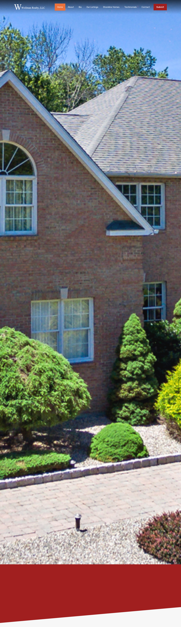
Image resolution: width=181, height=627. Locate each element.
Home (60, 7)
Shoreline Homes (111, 7)
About (71, 7)
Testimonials (130, 7)
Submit (160, 7)
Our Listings (92, 7)
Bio (80, 7)
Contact (146, 7)
